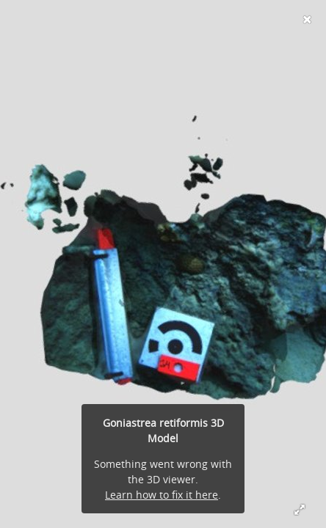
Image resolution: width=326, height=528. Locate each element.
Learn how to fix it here (161, 495)
